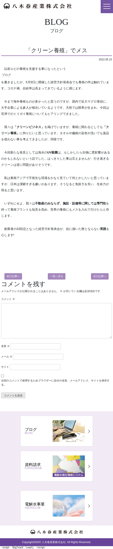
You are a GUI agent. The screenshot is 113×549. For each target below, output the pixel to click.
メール (6, 356)
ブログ (6, 75)
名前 (5, 346)
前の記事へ (13, 276)
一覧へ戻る (56, 276)
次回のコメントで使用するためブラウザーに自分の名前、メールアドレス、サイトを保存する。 (55, 382)
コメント (8, 299)
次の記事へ (99, 276)
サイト (5, 366)
